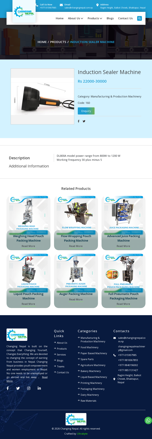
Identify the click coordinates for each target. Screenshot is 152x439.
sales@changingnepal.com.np (79, 7)
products (58, 42)
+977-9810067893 (128, 360)
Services (61, 354)
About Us (75, 18)
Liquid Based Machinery (94, 377)
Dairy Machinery (90, 394)
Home (60, 18)
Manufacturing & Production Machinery (116, 96)
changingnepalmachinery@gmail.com (131, 348)
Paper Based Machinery (94, 353)
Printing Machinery (91, 383)
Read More (28, 246)
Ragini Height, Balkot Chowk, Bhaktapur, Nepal (122, 7)
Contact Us (125, 18)
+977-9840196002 (128, 365)
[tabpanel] (87, 158)
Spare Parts (87, 359)
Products (95, 18)
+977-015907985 (48, 7)
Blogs (110, 18)
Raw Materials (88, 400)
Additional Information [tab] (29, 166)
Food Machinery (89, 347)
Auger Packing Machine (75, 294)
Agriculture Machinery (93, 365)
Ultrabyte (82, 433)
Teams (60, 366)
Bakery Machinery (91, 371)
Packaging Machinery (92, 389)
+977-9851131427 (128, 370)
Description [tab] (19, 157)
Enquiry (86, 111)
